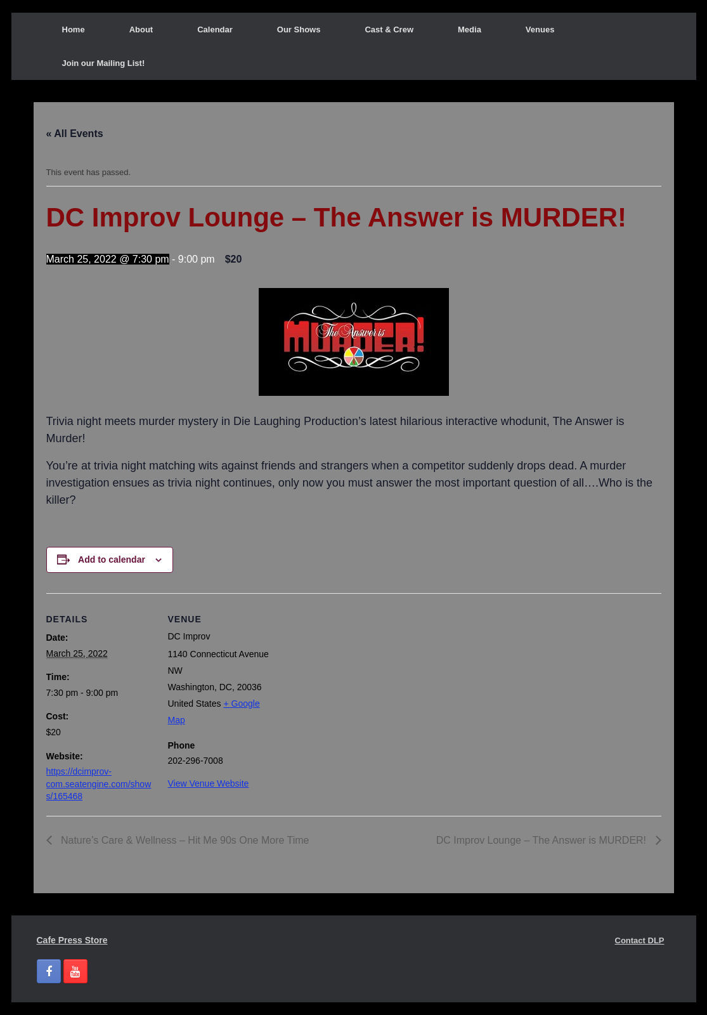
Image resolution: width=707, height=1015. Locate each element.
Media (469, 29)
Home (73, 29)
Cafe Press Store (72, 940)
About (141, 29)
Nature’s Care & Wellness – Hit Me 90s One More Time (183, 840)
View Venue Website (208, 783)
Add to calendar (111, 559)
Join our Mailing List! (103, 63)
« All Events (74, 133)
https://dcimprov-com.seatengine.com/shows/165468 (99, 783)
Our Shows (299, 29)
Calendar (215, 29)
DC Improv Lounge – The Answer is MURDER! (542, 840)
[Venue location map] (357, 681)
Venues (540, 29)
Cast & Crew (389, 29)
